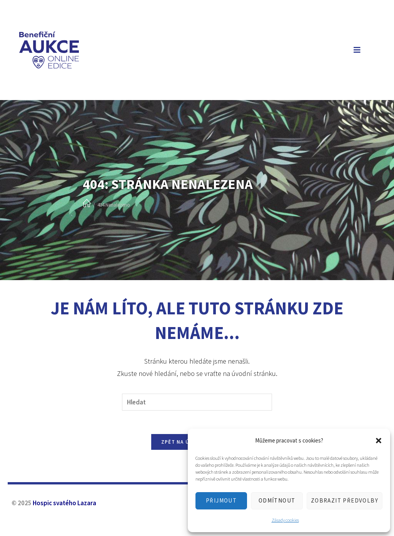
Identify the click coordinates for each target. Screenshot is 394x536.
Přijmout (221, 500)
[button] (378, 440)
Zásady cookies (285, 520)
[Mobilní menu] (355, 50)
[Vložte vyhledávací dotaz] (197, 402)
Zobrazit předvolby (344, 500)
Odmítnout (277, 500)
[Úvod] (87, 204)
